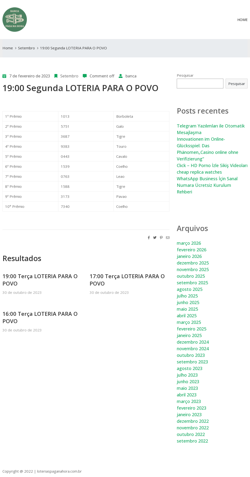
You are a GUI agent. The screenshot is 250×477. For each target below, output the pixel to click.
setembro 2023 (192, 362)
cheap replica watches (199, 172)
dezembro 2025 (193, 263)
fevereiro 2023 (191, 408)
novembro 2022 (193, 428)
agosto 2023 (189, 368)
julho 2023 (187, 375)
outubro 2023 (191, 355)
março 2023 (189, 401)
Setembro (26, 47)
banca (130, 76)
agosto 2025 (189, 289)
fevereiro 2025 (191, 329)
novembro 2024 (193, 348)
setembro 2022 (192, 441)
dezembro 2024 (193, 342)
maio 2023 (187, 388)
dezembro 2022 (193, 421)
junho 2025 (188, 302)
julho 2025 (187, 296)
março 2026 (189, 243)
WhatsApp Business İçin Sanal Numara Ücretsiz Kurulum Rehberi (207, 185)
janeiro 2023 (189, 414)
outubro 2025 (191, 276)
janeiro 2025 (189, 335)
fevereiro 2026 (191, 250)
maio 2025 (187, 309)
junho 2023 (188, 381)
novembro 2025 (193, 269)
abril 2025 (187, 315)
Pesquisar (185, 75)
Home (242, 19)
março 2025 (189, 322)
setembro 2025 (192, 283)
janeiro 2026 (189, 256)
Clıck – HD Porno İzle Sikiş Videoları (212, 165)
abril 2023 (187, 395)
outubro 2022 (191, 434)
